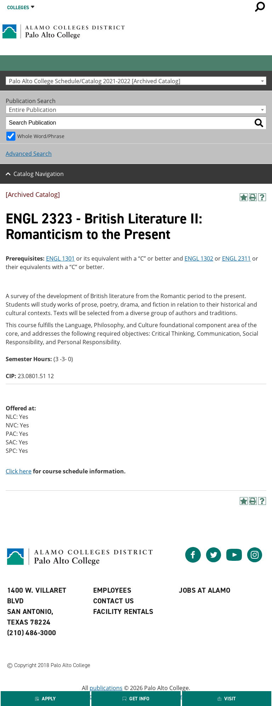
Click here (19, 471)
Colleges (18, 7)
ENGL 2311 (236, 258)
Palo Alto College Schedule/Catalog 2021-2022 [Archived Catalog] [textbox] (94, 81)
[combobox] (136, 80)
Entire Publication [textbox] (32, 109)
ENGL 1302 (199, 258)
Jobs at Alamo (204, 590)
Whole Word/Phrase (40, 136)
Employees (112, 590)
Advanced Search (29, 154)
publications (106, 688)
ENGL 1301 (60, 258)
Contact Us (113, 600)
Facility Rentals (123, 611)
